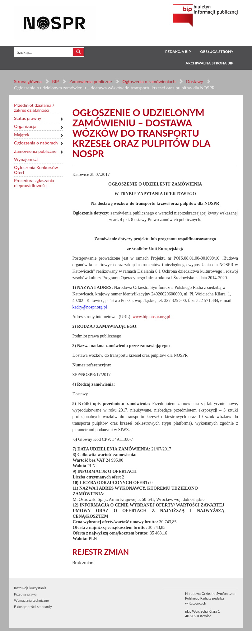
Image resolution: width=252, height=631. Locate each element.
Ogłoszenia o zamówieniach (148, 81)
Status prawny (27, 118)
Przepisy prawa (25, 594)
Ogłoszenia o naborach (36, 142)
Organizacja (25, 126)
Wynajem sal (26, 159)
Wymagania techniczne (31, 600)
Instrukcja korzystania (30, 588)
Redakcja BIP (178, 51)
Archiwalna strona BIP (209, 63)
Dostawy (194, 81)
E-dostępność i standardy (33, 607)
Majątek (21, 134)
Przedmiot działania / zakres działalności (34, 107)
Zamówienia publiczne (90, 81)
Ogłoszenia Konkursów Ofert (36, 170)
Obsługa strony (216, 51)
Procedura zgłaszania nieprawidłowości (34, 183)
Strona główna (28, 81)
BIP (55, 81)
